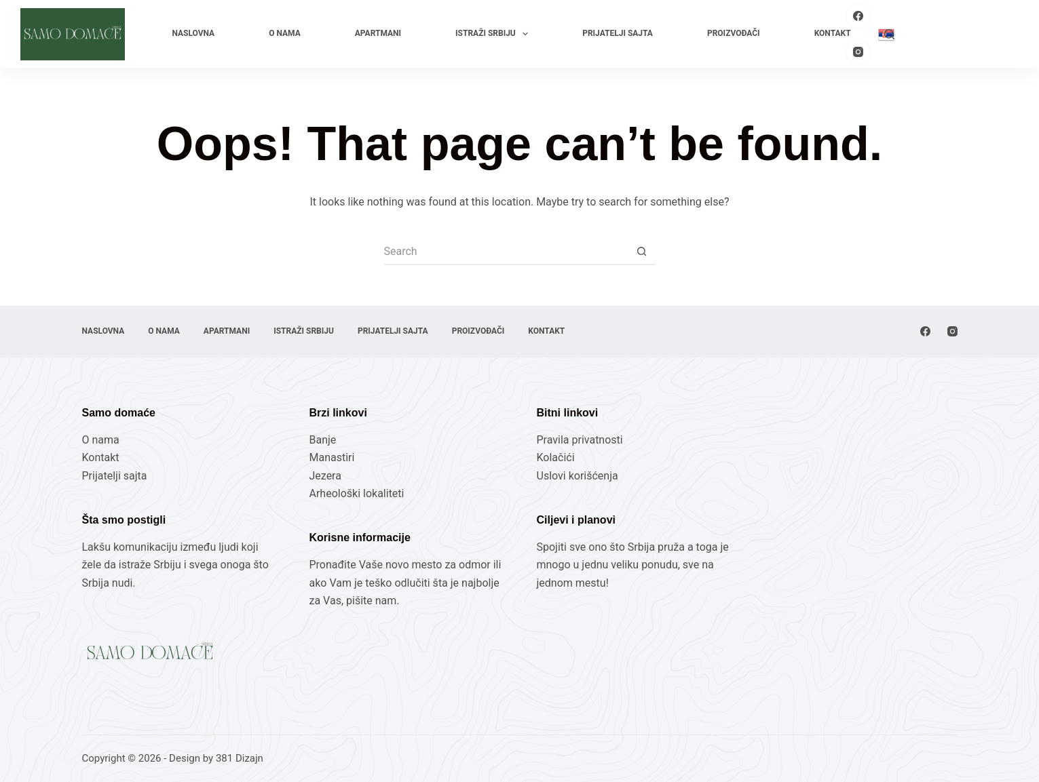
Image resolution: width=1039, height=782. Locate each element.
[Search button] (642, 251)
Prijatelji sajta (617, 33)
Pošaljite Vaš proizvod (963, 33)
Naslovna (193, 33)
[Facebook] (858, 16)
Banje (324, 439)
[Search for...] (506, 251)
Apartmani (378, 33)
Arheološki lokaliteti (356, 493)
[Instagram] (858, 52)
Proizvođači (733, 33)
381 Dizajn (239, 758)
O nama (285, 33)
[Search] (889, 34)
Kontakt (832, 33)
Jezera (325, 475)
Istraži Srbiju (494, 34)
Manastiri (332, 457)
